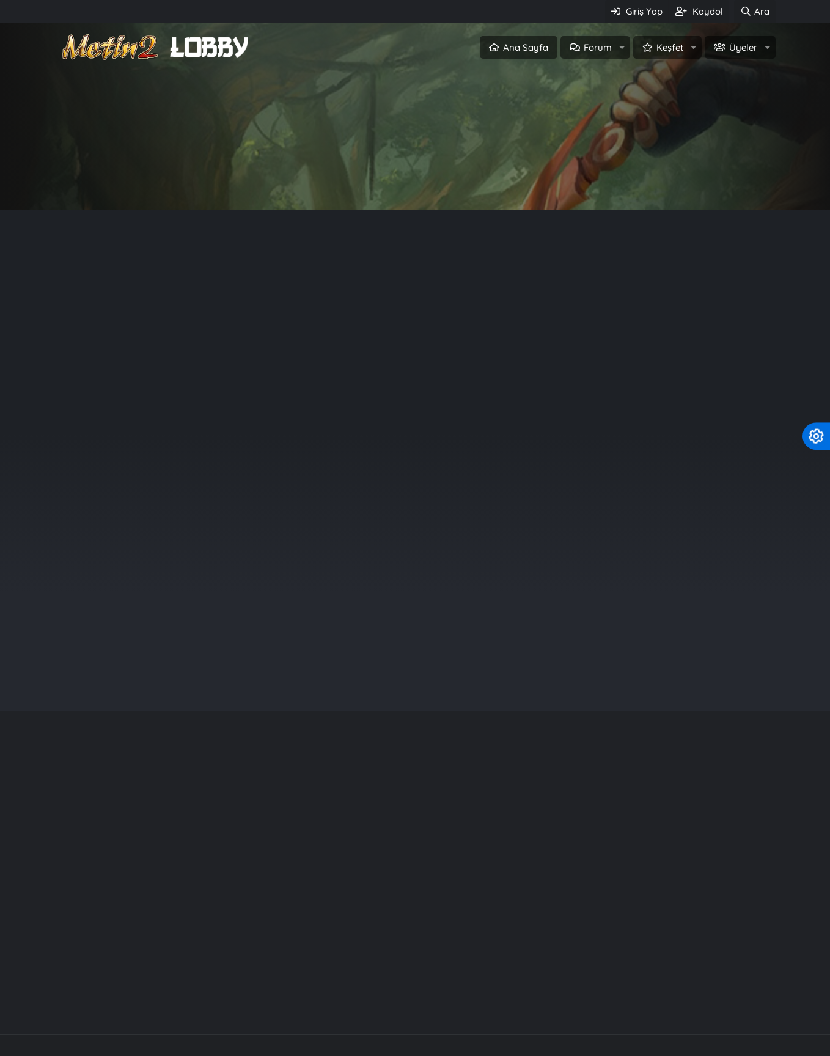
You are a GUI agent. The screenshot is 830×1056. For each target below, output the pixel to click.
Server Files (382, 1008)
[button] (621, 47)
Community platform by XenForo (415, 983)
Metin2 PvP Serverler (219, 1008)
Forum (598, 47)
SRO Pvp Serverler (471, 1008)
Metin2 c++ (311, 1008)
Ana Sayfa (525, 47)
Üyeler (743, 47)
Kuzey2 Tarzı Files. (603, 903)
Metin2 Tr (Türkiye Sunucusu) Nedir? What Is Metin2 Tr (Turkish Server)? (270, 269)
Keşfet (669, 47)
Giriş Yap (362, 181)
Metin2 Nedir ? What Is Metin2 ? (172, 338)
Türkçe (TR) (83, 1044)
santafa (690, 527)
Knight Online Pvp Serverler (595, 1008)
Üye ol (467, 181)
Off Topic (510, 309)
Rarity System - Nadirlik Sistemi (636, 881)
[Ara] (755, 11)
